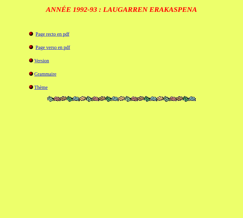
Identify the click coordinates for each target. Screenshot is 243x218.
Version (41, 60)
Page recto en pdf (52, 34)
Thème (41, 87)
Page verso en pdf (52, 47)
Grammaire (45, 74)
